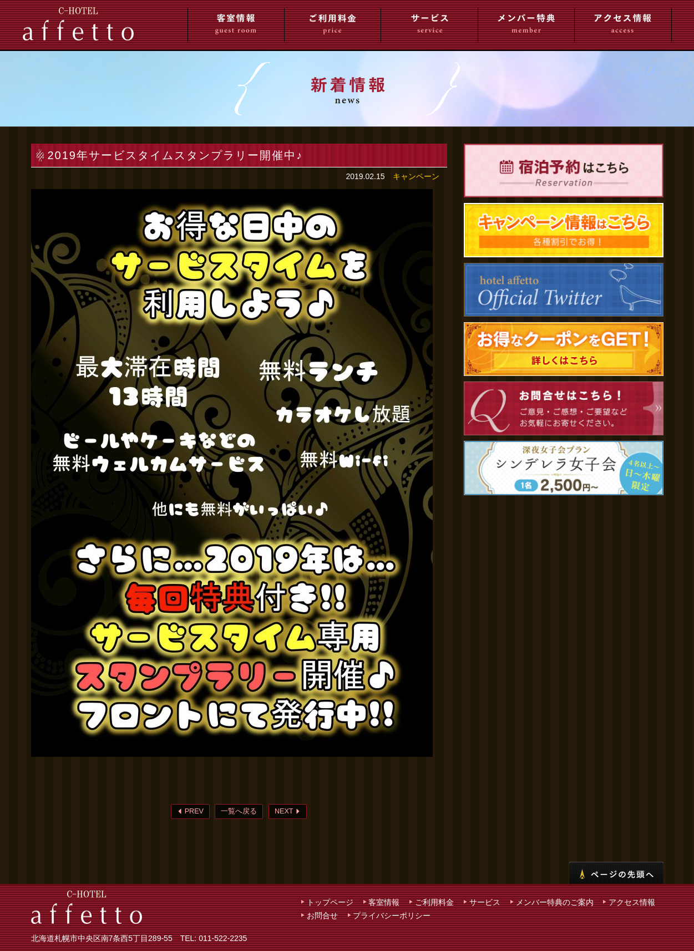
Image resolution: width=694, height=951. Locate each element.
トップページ (330, 902)
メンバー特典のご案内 (555, 902)
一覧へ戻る (239, 811)
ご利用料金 (434, 902)
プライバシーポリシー (391, 915)
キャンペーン (416, 176)
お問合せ (322, 915)
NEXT (288, 811)
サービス (484, 902)
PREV (190, 811)
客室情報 (383, 902)
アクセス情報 (632, 902)
